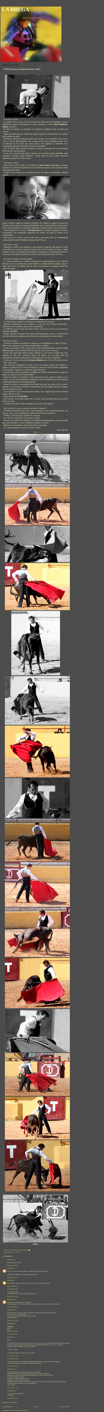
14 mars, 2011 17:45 (12, 1366)
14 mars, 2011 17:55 (12, 1388)
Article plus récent (7, 1406)
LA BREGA (15, 9)
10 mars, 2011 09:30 (12, 1307)
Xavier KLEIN (11, 1289)
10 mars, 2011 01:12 (12, 1286)
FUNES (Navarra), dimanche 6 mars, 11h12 (22, 69)
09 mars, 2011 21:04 (12, 1277)
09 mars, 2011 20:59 (12, 1265)
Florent (9, 1280)
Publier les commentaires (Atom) (19, 1410)
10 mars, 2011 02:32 (12, 1296)
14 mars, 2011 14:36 (12, 1355)
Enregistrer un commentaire (10, 1402)
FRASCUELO (11, 1252)
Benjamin (9, 1299)
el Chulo (9, 1268)
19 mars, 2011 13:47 (12, 1398)
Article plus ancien (65, 1406)
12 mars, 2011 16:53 (12, 1320)
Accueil (36, 1406)
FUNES (17, 1252)
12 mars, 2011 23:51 (12, 1334)
